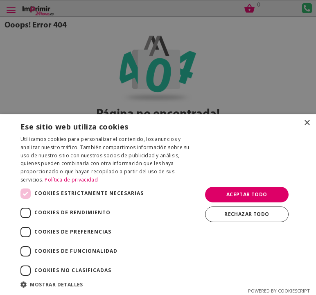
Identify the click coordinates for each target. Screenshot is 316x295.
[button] (108, 284)
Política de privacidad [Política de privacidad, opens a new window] (71, 179)
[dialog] (158, 147)
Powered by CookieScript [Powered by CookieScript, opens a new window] (279, 291)
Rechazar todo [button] (246, 214)
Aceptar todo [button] (246, 194)
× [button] (307, 123)
